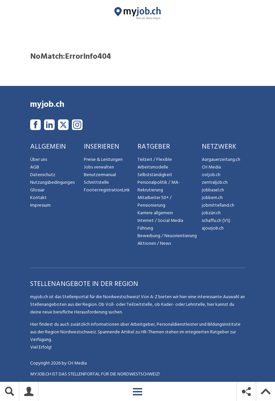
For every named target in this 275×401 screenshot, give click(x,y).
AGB (34, 167)
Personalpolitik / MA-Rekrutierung (159, 186)
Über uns (38, 159)
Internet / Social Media (160, 220)
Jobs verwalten (99, 167)
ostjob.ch (211, 174)
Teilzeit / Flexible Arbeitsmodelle (155, 163)
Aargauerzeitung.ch (221, 159)
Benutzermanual (100, 174)
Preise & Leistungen (103, 159)
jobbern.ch (212, 197)
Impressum (40, 205)
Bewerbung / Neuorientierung (167, 235)
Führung (145, 228)
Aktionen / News (154, 243)
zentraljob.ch (215, 182)
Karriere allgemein (155, 213)
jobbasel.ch (213, 190)
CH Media (211, 167)
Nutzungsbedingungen (52, 182)
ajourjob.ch (213, 228)
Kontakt (38, 197)
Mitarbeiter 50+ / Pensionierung (155, 201)
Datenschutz (42, 174)
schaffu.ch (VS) (216, 220)
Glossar (37, 190)
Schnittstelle (96, 182)
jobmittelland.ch (218, 205)
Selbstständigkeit (155, 174)
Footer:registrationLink (107, 190)
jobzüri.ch (211, 213)
